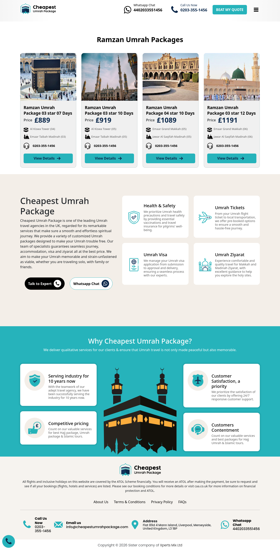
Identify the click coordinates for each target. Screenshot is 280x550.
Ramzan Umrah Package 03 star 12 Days (231, 110)
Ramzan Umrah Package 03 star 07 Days (48, 110)
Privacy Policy (162, 500)
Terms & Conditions (130, 500)
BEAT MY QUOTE (229, 9)
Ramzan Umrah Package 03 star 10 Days (109, 110)
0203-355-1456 (44, 145)
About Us (101, 500)
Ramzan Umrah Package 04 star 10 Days (170, 110)
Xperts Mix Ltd (171, 544)
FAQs (182, 500)
